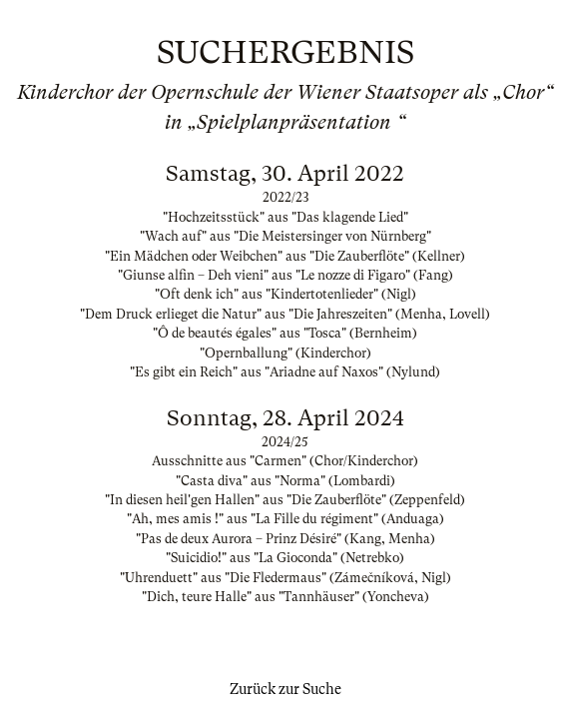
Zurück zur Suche (285, 689)
